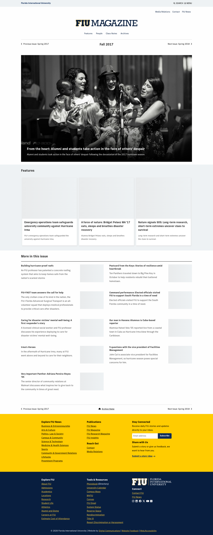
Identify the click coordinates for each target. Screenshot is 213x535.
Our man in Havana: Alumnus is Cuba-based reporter (132, 322)
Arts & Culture (48, 430)
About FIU (46, 484)
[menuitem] (162, 12)
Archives (125, 34)
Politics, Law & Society (52, 434)
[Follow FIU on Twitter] (144, 501)
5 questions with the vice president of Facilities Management (134, 348)
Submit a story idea (142, 456)
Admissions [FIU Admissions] (47, 488)
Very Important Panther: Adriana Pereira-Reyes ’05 (46, 375)
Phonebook (92, 484)
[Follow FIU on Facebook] (140, 501)
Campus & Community (52, 438)
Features (88, 34)
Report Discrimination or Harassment (105, 523)
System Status (94, 507)
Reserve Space (94, 511)
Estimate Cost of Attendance (55, 519)
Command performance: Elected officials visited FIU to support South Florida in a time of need (134, 294)
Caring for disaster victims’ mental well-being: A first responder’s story (46, 322)
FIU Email (91, 503)
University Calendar (96, 488)
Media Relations (162, 12)
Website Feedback (130, 531)
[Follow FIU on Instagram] (133, 501)
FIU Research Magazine (98, 434)
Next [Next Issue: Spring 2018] (180, 44)
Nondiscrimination (96, 515)
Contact (176, 12)
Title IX (90, 519)
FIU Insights (93, 438)
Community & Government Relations (59, 453)
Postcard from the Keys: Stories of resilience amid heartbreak (135, 267)
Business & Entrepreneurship (55, 426)
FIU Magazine (93, 430)
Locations (46, 496)
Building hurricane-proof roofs (37, 266)
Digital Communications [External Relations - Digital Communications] (109, 531)
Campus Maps (94, 492)
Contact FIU (138, 493)
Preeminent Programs (52, 461)
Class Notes (111, 34)
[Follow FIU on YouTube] (148, 501)
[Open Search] (178, 3)
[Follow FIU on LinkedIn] (137, 501)
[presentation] (106, 108)
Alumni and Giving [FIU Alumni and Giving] (50, 511)
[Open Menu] (188, 3)
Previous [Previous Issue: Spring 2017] (35, 44)
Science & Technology (52, 442)
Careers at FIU (48, 515)
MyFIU (90, 496)
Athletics (45, 507)
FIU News (186, 12)
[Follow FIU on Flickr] (152, 501)
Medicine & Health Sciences (55, 445)
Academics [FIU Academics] (46, 492)
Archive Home (106, 409)
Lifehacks (46, 457)
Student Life (47, 503)
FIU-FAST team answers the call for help (42, 293)
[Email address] (145, 436)
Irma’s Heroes (28, 347)
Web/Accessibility (148, 531)
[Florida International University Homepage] (36, 3)
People (99, 34)
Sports (44, 449)
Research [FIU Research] (46, 500)
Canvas (90, 500)
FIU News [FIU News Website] (137, 497)
